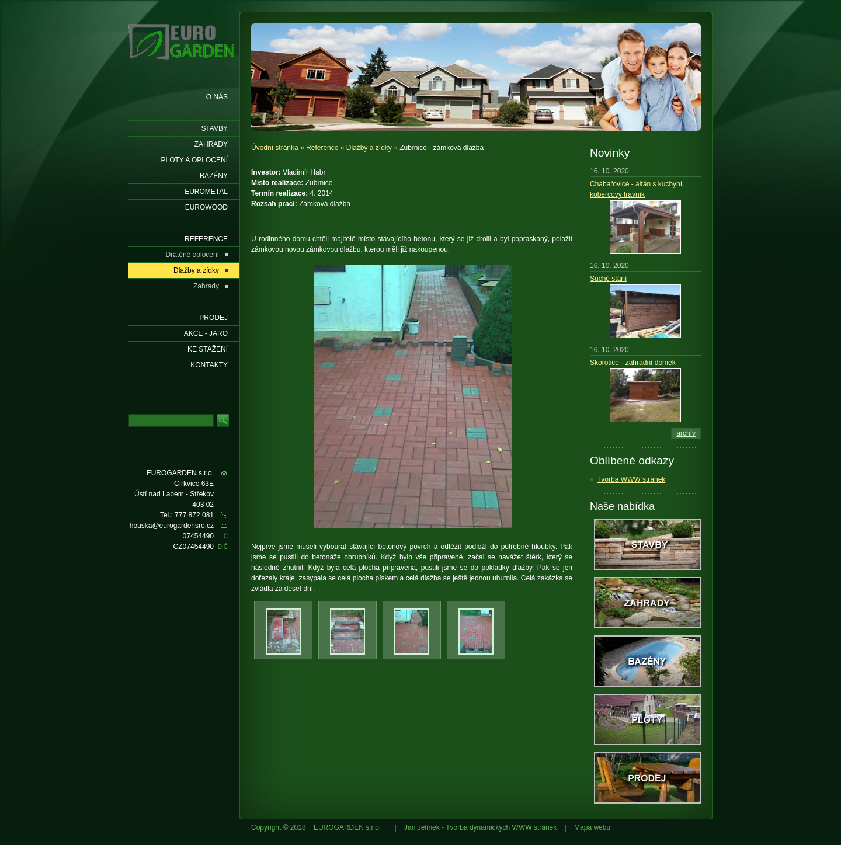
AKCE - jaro (206, 333)
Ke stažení (207, 349)
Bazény (214, 176)
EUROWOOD (206, 207)
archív (686, 433)
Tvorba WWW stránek (631, 479)
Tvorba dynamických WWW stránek (501, 827)
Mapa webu (592, 827)
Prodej (213, 318)
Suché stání (608, 278)
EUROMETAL (206, 191)
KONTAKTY (209, 365)
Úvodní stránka (274, 148)
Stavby (214, 128)
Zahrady (211, 144)
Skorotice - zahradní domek (633, 363)
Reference (322, 148)
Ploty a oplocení (194, 160)
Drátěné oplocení (192, 255)
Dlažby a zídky (369, 148)
